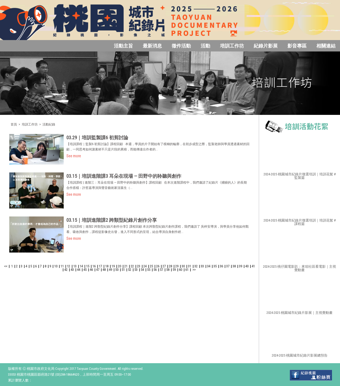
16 (94, 266)
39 (240, 266)
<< (5, 266)
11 (62, 266)
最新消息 (152, 46)
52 (129, 270)
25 (151, 266)
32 (195, 266)
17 (100, 266)
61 (186, 270)
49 (110, 270)
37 (227, 266)
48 (104, 270)
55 (148, 270)
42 (65, 270)
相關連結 (325, 46)
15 (87, 266)
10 (55, 266)
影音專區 (297, 46)
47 (97, 270)
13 (74, 266)
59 (174, 270)
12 (68, 266)
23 (138, 266)
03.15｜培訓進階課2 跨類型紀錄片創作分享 (111, 220)
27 (164, 266)
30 (183, 266)
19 (113, 266)
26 (157, 266)
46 (91, 270)
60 (180, 270)
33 (202, 266)
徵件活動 (181, 46)
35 (215, 266)
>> (194, 270)
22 (132, 266)
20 (119, 266)
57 (161, 270)
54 (142, 270)
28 (170, 266)
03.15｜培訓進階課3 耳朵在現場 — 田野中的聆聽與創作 (123, 176)
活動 (205, 46)
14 (81, 266)
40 (246, 266)
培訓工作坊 (232, 46)
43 (72, 270)
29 (176, 266)
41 (253, 266)
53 (135, 270)
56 (155, 270)
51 (123, 270)
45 (85, 270)
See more (73, 156)
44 (78, 270)
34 (208, 266)
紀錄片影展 (266, 46)
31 (189, 266)
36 (221, 266)
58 (167, 270)
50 (116, 270)
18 (106, 266)
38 (234, 266)
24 (145, 266)
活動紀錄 (48, 124)
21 (125, 266)
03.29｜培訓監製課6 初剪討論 (97, 137)
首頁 (14, 124)
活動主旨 (123, 46)
